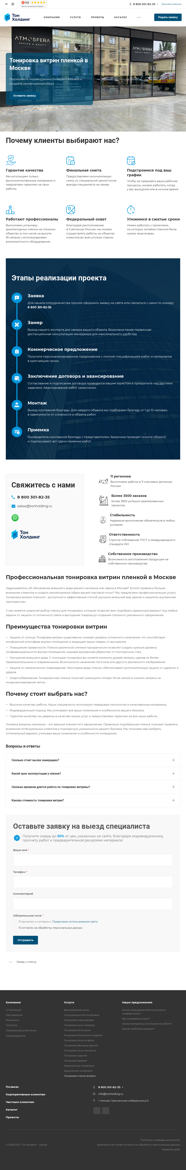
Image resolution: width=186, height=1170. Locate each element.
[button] (93, 759)
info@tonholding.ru (110, 1094)
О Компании (13, 1009)
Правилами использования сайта (75, 921)
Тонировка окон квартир (79, 1025)
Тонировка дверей (75, 1060)
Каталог (12, 1109)
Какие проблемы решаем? (138, 1028)
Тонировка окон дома (77, 1030)
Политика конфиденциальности (160, 1139)
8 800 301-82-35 (144, 4)
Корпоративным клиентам (25, 1094)
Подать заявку (168, 17)
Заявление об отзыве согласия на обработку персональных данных (138, 1144)
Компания (13, 1002)
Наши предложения (137, 1002)
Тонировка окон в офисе (79, 1040)
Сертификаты (14, 1014)
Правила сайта (171, 1149)
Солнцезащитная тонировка (81, 1014)
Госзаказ (12, 1086)
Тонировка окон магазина (80, 1050)
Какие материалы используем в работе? (146, 1023)
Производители (15, 1035)
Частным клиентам (20, 1102)
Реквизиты (12, 1020)
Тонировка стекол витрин (80, 1075)
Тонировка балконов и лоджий (83, 1035)
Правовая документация (21, 1030)
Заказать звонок (171, 4)
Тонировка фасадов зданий (81, 1045)
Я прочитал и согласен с (55, 921)
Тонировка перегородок (79, 1020)
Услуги (69, 1002)
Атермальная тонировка (79, 1065)
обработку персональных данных (60, 927)
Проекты (12, 1117)
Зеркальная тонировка (78, 1070)
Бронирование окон (76, 1009)
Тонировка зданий (75, 1055)
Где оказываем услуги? (136, 1018)
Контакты (11, 1025)
